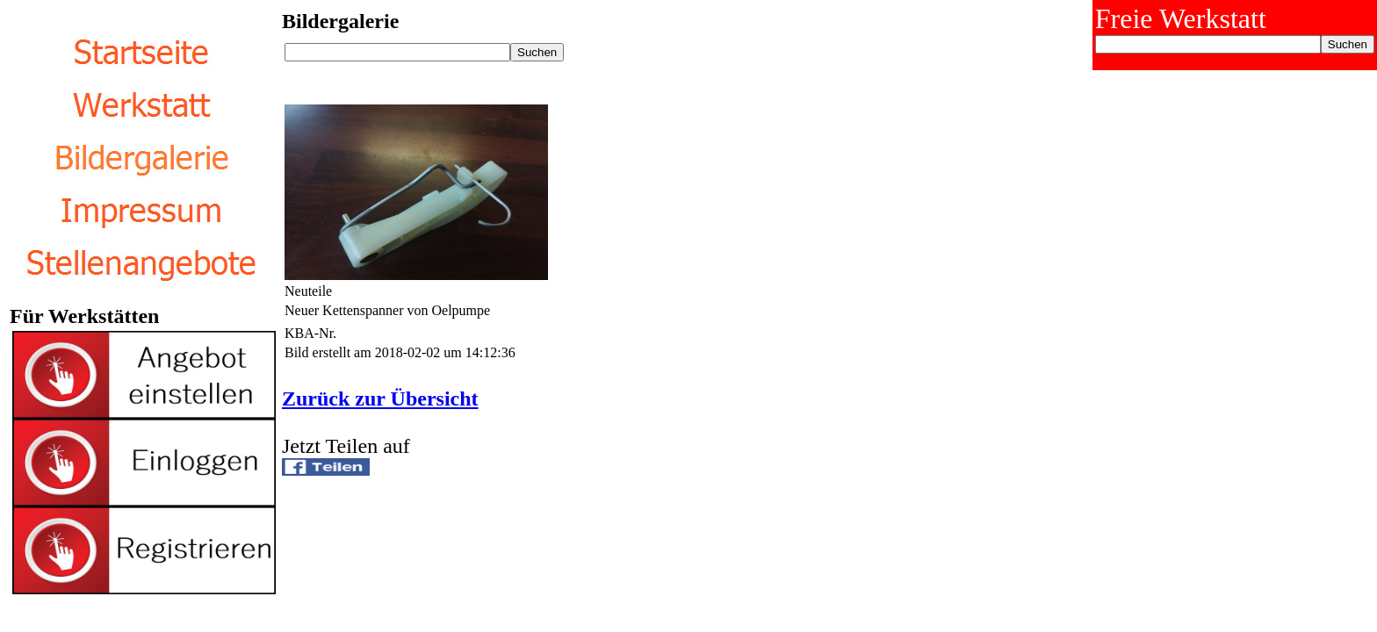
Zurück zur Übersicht (380, 398)
